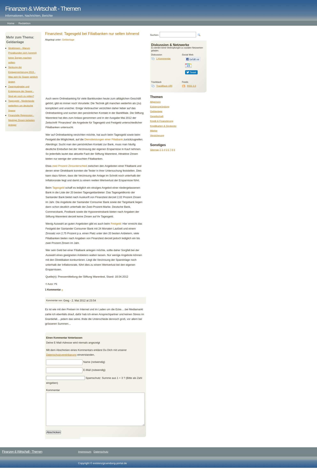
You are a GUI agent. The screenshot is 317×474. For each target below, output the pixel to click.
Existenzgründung (159, 106)
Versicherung (157, 135)
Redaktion (24, 23)
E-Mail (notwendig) (94, 369)
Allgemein (155, 101)
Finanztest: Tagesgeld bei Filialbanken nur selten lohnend (92, 34)
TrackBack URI (164, 85)
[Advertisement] (73, 70)
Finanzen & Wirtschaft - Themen (43, 8)
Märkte (154, 130)
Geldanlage (156, 111)
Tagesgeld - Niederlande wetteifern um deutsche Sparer (21, 105)
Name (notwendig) (94, 361)
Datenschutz (100, 457)
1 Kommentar (163, 58)
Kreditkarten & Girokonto (163, 126)
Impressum (84, 457)
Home (10, 23)
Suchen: (154, 34)
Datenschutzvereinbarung (61, 354)
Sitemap (154, 149)
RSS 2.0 (191, 85)
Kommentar (53, 390)
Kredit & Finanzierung (161, 121)
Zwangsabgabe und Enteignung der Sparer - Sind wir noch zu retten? (21, 91)
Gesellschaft (156, 116)
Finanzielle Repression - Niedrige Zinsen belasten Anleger (21, 120)
